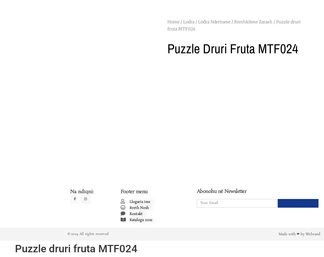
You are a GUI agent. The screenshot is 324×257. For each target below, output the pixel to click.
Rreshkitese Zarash (253, 21)
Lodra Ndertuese (214, 21)
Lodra (188, 21)
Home (173, 21)
